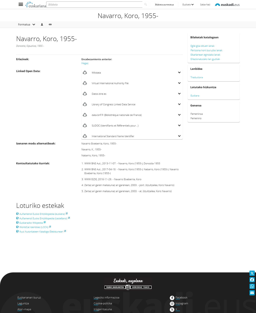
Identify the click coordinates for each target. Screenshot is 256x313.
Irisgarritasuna (103, 309)
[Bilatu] (145, 4)
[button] (42, 25)
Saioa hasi (205, 4)
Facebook (181, 297)
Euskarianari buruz (29, 297)
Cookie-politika (103, 303)
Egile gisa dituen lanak (202, 45)
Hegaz (84, 63)
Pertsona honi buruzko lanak (206, 50)
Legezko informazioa (106, 297)
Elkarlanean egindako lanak (205, 54)
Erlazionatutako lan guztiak (205, 59)
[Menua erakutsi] (20, 4)
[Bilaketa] (94, 4)
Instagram (182, 303)
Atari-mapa (24, 309)
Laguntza (23, 303)
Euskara (188, 4)
